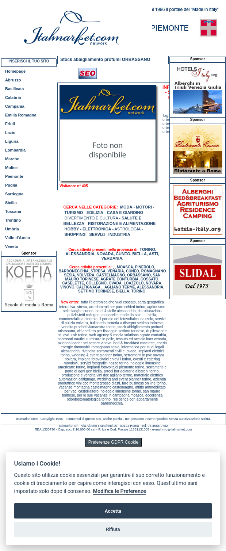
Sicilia (11, 202)
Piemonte (14, 176)
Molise (11, 167)
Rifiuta (113, 529)
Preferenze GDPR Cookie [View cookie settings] (113, 442)
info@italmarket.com (177, 429)
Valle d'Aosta (17, 238)
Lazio (10, 132)
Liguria (12, 141)
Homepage (15, 71)
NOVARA (105, 254)
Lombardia (15, 150)
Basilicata (14, 89)
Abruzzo (13, 80)
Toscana (13, 211)
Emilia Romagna (21, 115)
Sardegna (14, 194)
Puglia (11, 185)
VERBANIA (111, 258)
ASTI (153, 254)
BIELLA (139, 254)
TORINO (147, 249)
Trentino (13, 220)
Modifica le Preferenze (119, 491)
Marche (12, 159)
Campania (14, 106)
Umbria (12, 229)
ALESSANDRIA (80, 254)
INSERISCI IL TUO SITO (28, 61)
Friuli (10, 124)
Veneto (11, 246)
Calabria (13, 97)
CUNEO (123, 254)
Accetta (113, 511)
